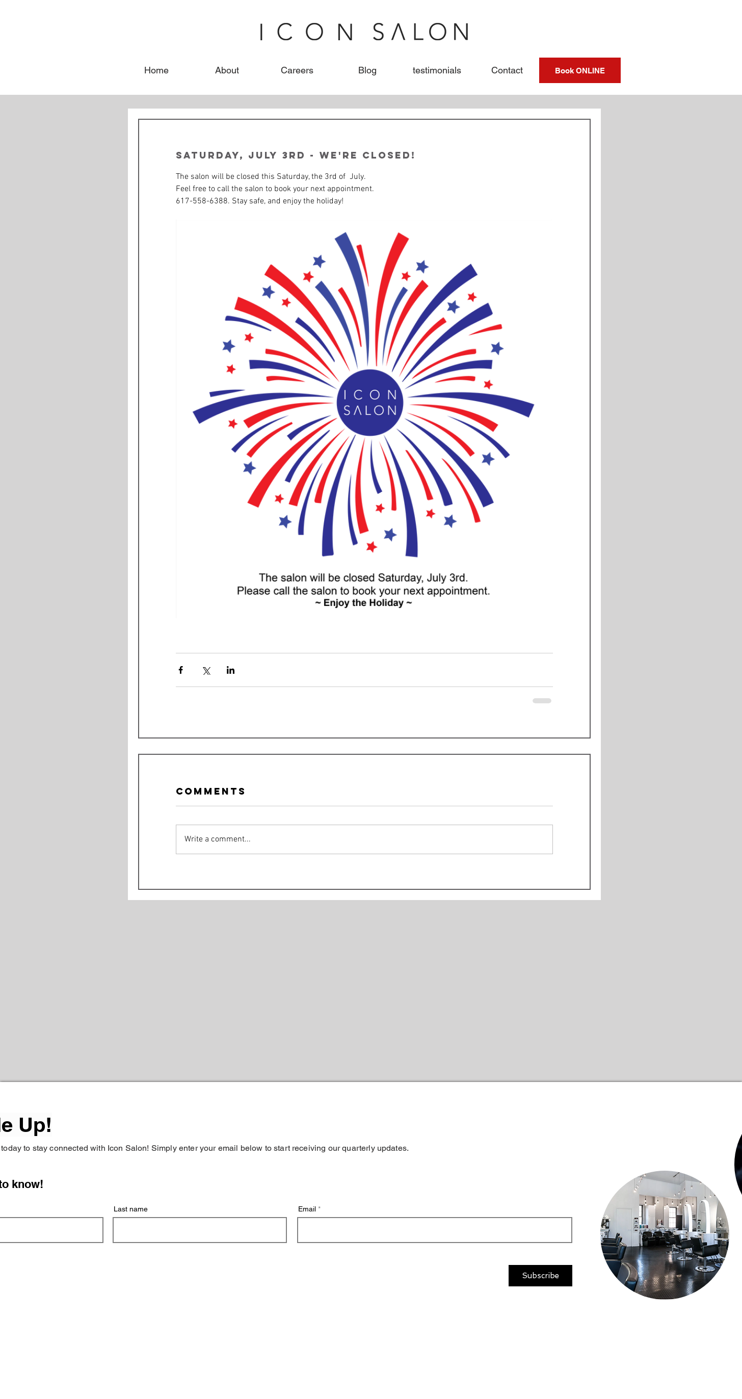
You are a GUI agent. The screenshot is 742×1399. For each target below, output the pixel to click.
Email (307, 1208)
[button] (227, 70)
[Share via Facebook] (181, 670)
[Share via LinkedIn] (230, 670)
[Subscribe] (540, 1275)
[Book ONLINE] (580, 70)
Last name (131, 1208)
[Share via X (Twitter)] (205, 670)
